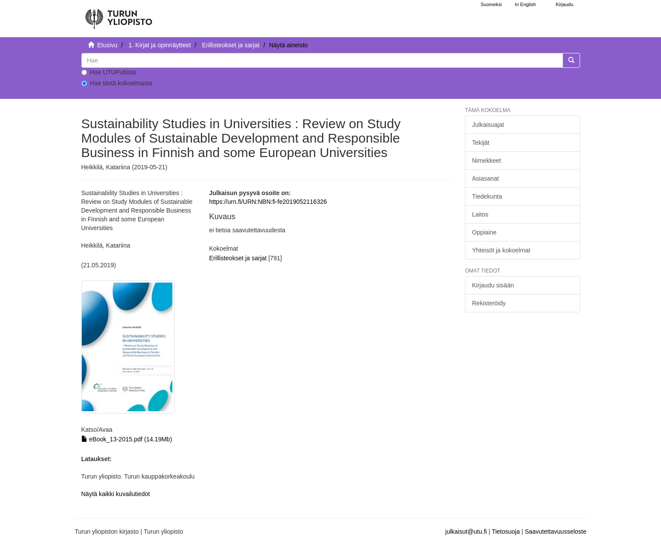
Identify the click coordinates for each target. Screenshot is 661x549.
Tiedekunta (487, 196)
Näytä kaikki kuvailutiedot (115, 493)
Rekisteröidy (489, 303)
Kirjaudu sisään (493, 285)
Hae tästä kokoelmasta (116, 83)
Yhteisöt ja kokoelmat (501, 250)
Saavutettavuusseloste (556, 531)
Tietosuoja (506, 531)
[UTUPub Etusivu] (118, 15)
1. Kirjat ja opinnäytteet (160, 45)
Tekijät (481, 142)
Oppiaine (484, 232)
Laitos (480, 214)
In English (525, 4)
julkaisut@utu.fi (466, 531)
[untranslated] (322, 60)
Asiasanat (485, 178)
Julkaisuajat (488, 124)
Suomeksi (491, 4)
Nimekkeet (486, 160)
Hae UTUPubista (108, 72)
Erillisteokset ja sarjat (231, 45)
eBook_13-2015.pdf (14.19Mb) (126, 439)
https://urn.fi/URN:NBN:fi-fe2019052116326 (268, 201)
